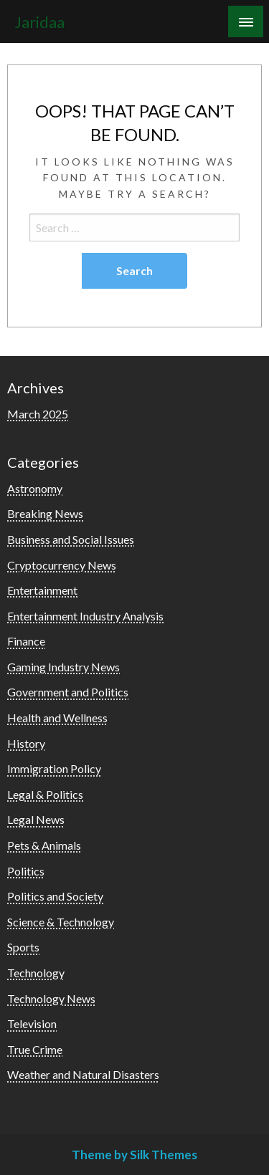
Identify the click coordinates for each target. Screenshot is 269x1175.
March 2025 (37, 414)
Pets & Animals (44, 845)
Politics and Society (55, 896)
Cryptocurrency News (61, 565)
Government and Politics (67, 692)
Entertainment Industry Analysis (85, 616)
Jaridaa (39, 22)
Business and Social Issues (70, 539)
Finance (26, 641)
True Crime (34, 1049)
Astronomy (34, 488)
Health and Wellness (57, 717)
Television (32, 1023)
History (26, 743)
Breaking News (45, 513)
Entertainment (42, 590)
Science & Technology (60, 922)
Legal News (36, 819)
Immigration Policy (54, 768)
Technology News (51, 998)
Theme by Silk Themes (134, 1154)
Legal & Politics (45, 794)
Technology (36, 972)
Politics (25, 871)
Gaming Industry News (63, 666)
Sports (23, 947)
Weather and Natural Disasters (83, 1074)
